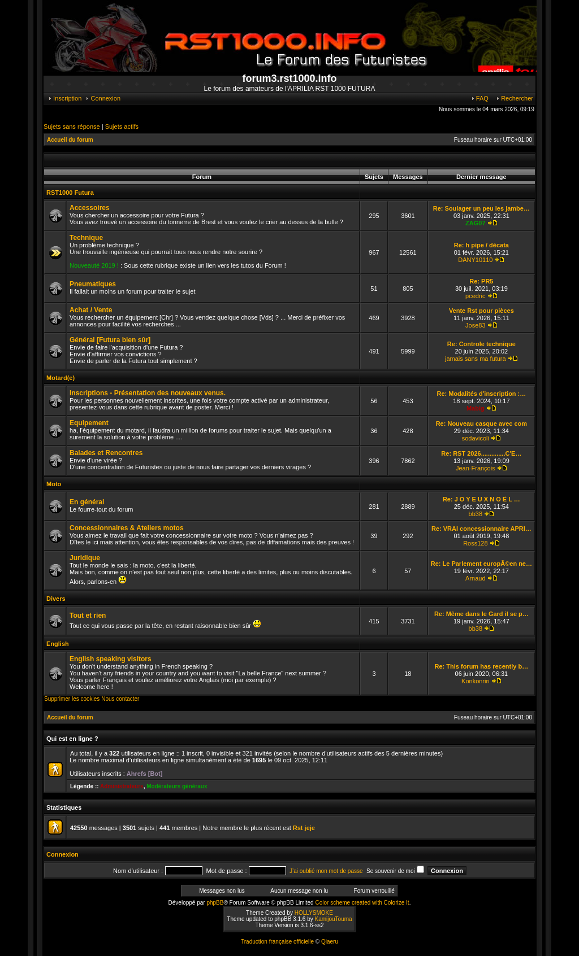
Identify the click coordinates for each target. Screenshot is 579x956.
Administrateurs (122, 786)
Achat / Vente (91, 310)
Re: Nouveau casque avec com (481, 423)
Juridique (85, 558)
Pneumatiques (93, 284)
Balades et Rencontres (106, 453)
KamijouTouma (333, 919)
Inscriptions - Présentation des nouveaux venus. (148, 393)
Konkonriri (475, 681)
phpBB (214, 903)
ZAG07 (475, 223)
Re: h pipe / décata (481, 245)
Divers (56, 598)
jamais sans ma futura (475, 358)
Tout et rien (88, 615)
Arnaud (475, 578)
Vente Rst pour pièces (481, 310)
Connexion (102, 98)
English (57, 643)
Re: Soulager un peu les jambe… (481, 208)
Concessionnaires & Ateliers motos (127, 528)
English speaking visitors (111, 659)
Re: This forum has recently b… (482, 666)
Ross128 (475, 543)
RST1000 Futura (70, 192)
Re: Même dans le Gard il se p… (481, 613)
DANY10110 (475, 259)
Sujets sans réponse (72, 126)
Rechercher (514, 98)
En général (87, 502)
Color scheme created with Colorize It (362, 903)
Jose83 (475, 325)
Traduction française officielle (277, 941)
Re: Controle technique (481, 344)
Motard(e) (60, 377)
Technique (86, 238)
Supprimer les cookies (72, 699)
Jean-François (475, 468)
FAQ (479, 98)
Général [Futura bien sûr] (110, 340)
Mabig (475, 408)
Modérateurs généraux (176, 786)
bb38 (475, 513)
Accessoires (90, 208)
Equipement (89, 423)
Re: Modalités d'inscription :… (481, 393)
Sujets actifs (122, 126)
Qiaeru (329, 941)
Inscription (64, 98)
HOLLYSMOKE (314, 913)
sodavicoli (475, 438)
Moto (53, 484)
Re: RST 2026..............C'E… (481, 453)
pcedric (475, 296)
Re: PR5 (481, 281)
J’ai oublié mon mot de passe (326, 871)
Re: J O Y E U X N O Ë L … (481, 499)
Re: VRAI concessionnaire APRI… (481, 528)
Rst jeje (304, 827)
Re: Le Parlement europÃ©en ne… (481, 563)
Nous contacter (120, 699)
